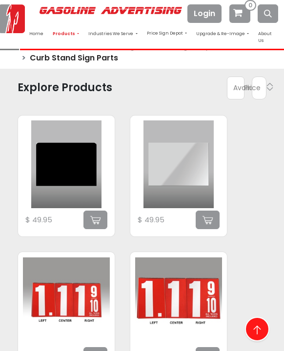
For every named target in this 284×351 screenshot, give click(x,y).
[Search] (268, 13)
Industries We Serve (111, 34)
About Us (265, 37)
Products (64, 34)
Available (238, 88)
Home (36, 34)
